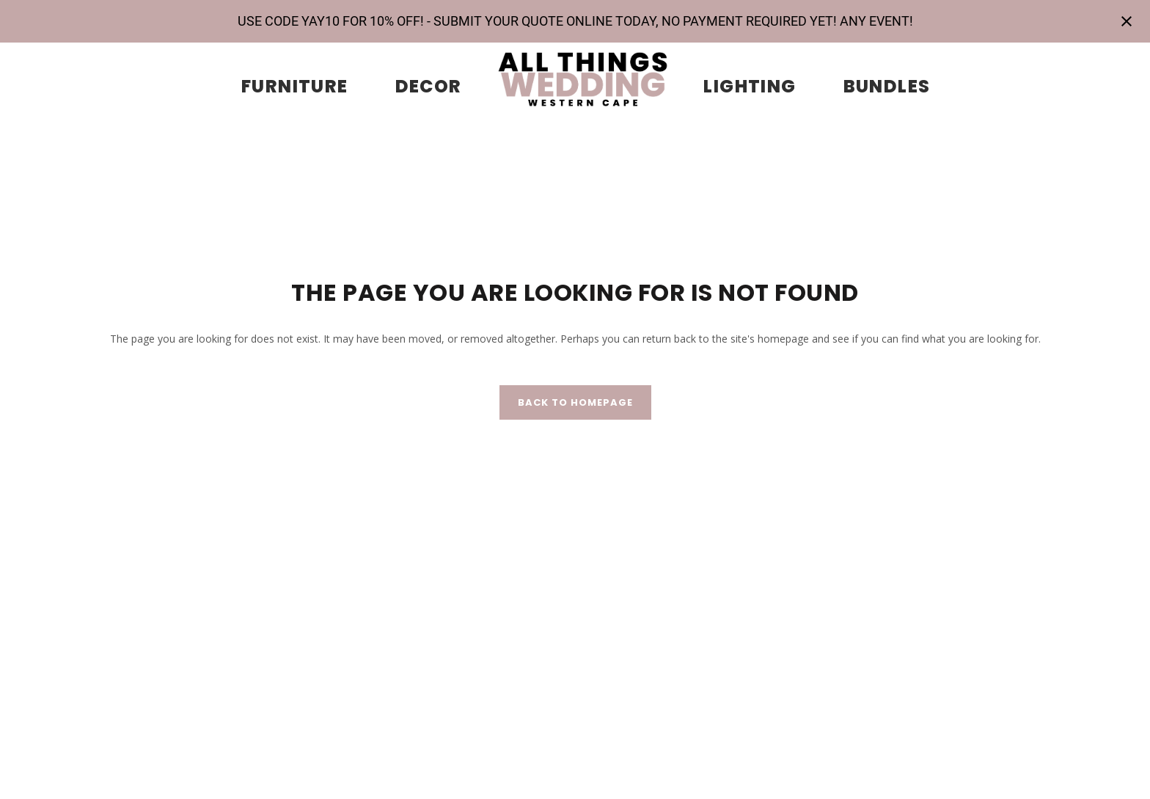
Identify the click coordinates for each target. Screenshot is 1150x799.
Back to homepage (575, 402)
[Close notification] (1126, 21)
